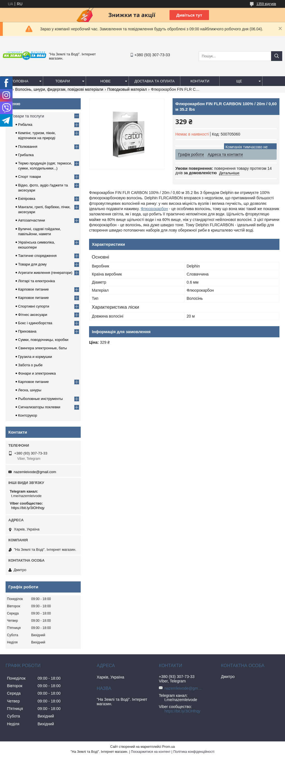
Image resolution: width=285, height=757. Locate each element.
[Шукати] (276, 56)
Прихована (27, 331)
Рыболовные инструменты (40, 399)
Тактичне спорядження (37, 256)
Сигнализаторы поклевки (39, 407)
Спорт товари (29, 176)
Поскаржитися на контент (150, 752)
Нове (105, 81)
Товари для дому (32, 264)
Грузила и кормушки (35, 357)
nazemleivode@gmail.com (35, 472)
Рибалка (25, 124)
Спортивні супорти (33, 306)
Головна (19, 81)
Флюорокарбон (154, 209)
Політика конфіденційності (193, 752)
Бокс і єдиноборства (35, 323)
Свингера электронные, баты (42, 348)
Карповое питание (33, 289)
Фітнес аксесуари (32, 315)
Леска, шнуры (29, 390)
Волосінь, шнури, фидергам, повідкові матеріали (59, 89)
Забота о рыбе (30, 365)
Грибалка (26, 155)
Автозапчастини (31, 220)
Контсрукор (27, 415)
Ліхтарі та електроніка (36, 281)
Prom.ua (168, 747)
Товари (62, 81)
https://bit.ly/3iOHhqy (28, 508)
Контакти (199, 81)
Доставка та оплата (154, 81)
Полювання (27, 146)
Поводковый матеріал (127, 89)
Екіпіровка (26, 198)
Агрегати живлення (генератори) (45, 273)
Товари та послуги (27, 116)
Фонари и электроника (37, 373)
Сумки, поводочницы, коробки (43, 340)
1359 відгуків (266, 4)
